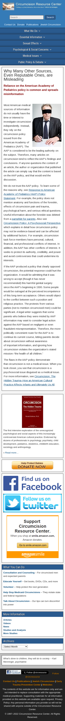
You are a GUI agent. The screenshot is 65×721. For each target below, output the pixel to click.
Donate (21, 24)
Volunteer (8, 587)
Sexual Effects (31, 43)
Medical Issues (31, 55)
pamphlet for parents (24, 218)
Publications (32, 24)
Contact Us (10, 24)
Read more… (12, 452)
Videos (7, 623)
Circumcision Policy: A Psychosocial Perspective (32, 223)
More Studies (10, 633)
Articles (7, 620)
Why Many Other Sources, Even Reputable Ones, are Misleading (28, 75)
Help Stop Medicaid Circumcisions (22, 592)
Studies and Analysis (14, 630)
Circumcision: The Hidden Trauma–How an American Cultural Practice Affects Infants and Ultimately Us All (29, 380)
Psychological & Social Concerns (31, 49)
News (6, 626)
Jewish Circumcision (50, 24)
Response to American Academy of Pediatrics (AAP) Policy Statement (29, 194)
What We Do (30, 31)
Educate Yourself (12, 581)
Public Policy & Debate (30, 62)
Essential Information (31, 37)
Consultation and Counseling (19, 572)
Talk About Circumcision (16, 601)
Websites (47, 684)
